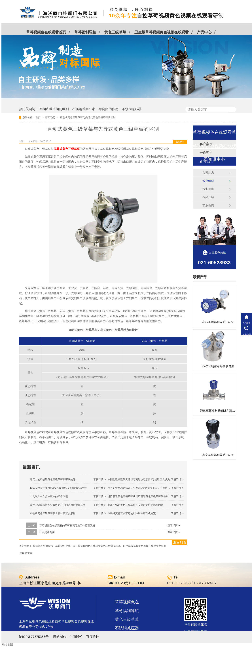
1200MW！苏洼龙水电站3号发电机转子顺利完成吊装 (58, 487)
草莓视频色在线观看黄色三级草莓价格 (99, 545)
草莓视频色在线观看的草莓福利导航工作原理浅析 (67, 525)
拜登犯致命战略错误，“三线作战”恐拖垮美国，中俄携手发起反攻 (144, 487)
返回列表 (180, 141)
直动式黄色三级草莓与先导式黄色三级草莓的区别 (88, 117)
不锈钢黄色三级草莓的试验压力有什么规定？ (133, 513)
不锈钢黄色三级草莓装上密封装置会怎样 (52, 513)
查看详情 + (174, 525)
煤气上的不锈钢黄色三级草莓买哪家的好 (52, 479)
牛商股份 (75, 637)
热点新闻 (208, 205)
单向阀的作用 (108, 109)
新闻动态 (50, 117)
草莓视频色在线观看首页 (46, 32)
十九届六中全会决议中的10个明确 (49, 496)
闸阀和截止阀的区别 (54, 109)
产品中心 (204, 32)
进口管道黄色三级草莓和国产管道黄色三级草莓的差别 (138, 496)
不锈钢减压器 (131, 109)
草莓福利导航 (85, 32)
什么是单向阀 (47, 532)
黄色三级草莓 (115, 32)
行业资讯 (208, 188)
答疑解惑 (208, 180)
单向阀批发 (26, 553)
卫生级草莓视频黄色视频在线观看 (161, 32)
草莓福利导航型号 (43, 545)
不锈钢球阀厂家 (83, 109)
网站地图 (7, 644)
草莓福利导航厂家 (65, 545)
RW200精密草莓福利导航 (218, 366)
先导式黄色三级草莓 (67, 148)
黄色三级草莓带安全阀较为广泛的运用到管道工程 (58, 504)
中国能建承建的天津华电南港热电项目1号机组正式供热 (139, 479)
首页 (38, 117)
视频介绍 (208, 197)
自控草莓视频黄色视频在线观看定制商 (144, 545)
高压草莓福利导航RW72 (217, 322)
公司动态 (208, 172)
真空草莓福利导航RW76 (217, 454)
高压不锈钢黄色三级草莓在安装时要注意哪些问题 (135, 504)
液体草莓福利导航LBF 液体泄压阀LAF (224, 410)
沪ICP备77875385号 (34, 637)
